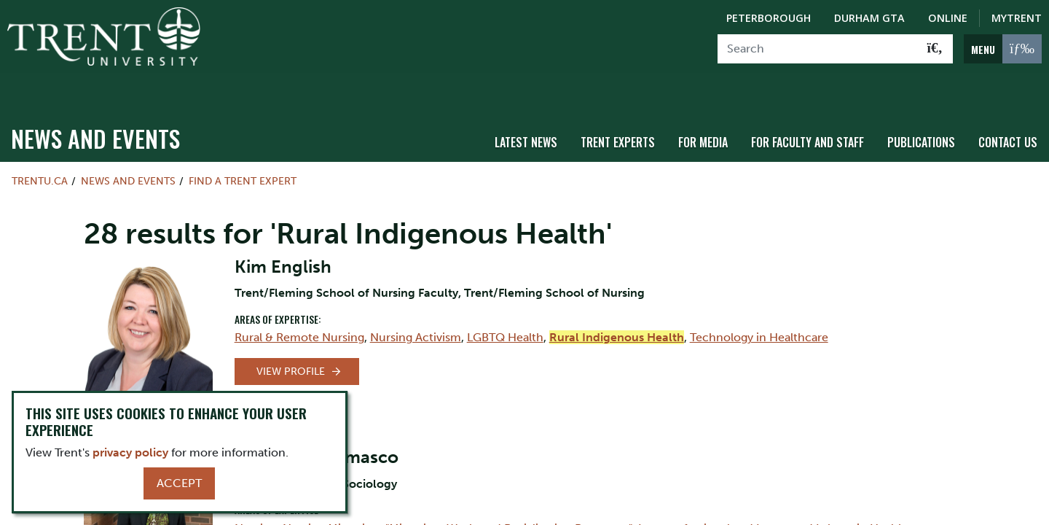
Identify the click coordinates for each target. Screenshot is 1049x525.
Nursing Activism (415, 307)
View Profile (290, 341)
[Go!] (935, 48)
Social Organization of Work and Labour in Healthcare (429, 515)
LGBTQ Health (505, 307)
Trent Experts (618, 111)
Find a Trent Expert (242, 150)
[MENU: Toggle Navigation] (1003, 48)
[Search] (818, 48)
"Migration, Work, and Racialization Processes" (508, 498)
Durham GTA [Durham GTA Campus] (869, 18)
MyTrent (1016, 18)
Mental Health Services (641, 515)
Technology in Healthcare (759, 307)
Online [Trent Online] (947, 18)
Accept (179, 483)
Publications (921, 111)
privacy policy (130, 452)
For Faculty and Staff (807, 111)
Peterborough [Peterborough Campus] (768, 18)
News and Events (95, 107)
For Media (703, 111)
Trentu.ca (40, 150)
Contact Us (1007, 111)
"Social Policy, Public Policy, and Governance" (832, 515)
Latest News (526, 111)
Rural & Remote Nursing (299, 307)
